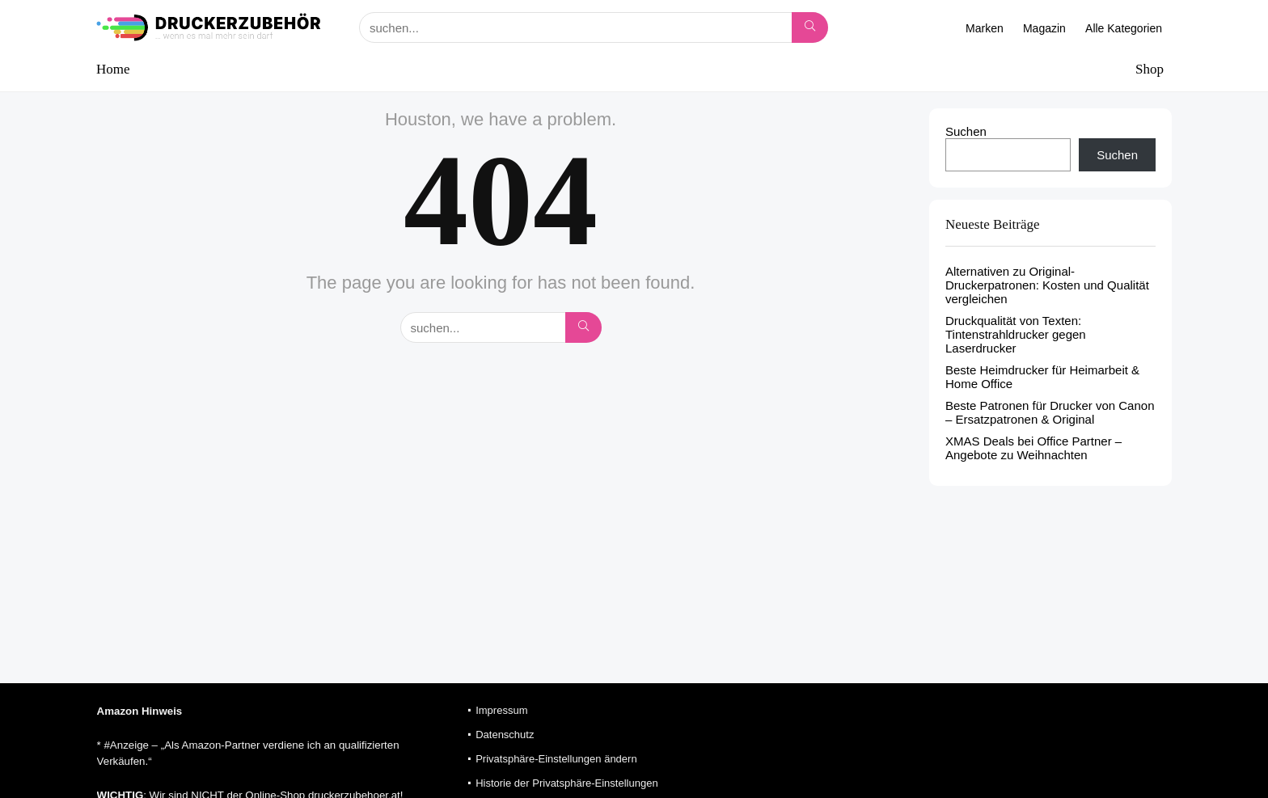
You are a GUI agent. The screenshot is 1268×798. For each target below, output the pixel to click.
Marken (985, 28)
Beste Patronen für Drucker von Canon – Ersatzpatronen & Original (1049, 412)
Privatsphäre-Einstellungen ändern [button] (556, 759)
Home (113, 69)
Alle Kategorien (1123, 28)
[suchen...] (810, 27)
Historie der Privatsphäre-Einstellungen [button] (566, 783)
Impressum (501, 710)
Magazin (1044, 28)
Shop (1149, 69)
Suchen (966, 131)
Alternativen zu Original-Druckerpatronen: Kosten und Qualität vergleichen (1047, 285)
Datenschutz (505, 734)
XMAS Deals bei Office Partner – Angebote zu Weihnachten (1033, 448)
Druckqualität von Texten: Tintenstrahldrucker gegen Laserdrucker (1015, 334)
